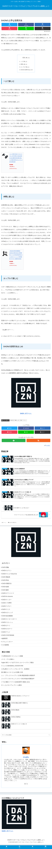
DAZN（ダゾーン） (26, 414)
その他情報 (5, 646)
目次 (24, 57)
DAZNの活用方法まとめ (26, 70)
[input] (26, 736)
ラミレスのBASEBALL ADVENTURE (12, 666)
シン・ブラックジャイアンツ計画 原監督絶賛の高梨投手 (18, 676)
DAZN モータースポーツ (9, 620)
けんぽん (26, 758)
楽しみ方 (17, 420)
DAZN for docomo (7, 597)
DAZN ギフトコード (8, 594)
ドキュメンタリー (7, 642)
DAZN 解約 (5, 591)
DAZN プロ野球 (6, 603)
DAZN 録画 (5, 587)
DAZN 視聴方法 (5, 420)
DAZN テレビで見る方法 (9, 574)
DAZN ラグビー (6, 607)
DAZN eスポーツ (7, 629)
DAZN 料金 (5, 581)
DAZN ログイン (6, 571)
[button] (49, 736)
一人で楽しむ (23, 61)
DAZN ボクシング (7, 613)
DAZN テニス (6, 610)
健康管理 (4, 639)
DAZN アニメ (6, 633)
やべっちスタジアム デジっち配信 (11, 686)
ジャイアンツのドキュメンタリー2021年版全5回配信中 (17, 679)
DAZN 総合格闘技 (7, 616)
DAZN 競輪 (5, 568)
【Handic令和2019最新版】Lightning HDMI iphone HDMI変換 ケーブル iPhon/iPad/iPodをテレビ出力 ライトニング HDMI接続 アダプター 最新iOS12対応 (16, 255)
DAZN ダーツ (6, 626)
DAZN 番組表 (6, 578)
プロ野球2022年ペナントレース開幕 (12, 657)
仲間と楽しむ (23, 64)
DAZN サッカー (6, 600)
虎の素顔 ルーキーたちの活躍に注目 (12, 673)
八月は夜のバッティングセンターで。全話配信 (15, 670)
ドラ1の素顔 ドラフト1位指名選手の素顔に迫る (15, 682)
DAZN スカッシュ (7, 623)
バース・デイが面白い (8, 660)
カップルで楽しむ (25, 67)
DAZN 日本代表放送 (8, 636)
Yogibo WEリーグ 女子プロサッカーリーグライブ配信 (17, 663)
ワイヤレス (23, 420)
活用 (12, 420)
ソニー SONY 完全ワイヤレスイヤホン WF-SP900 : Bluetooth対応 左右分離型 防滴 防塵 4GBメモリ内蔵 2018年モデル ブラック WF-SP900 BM (16, 158)
